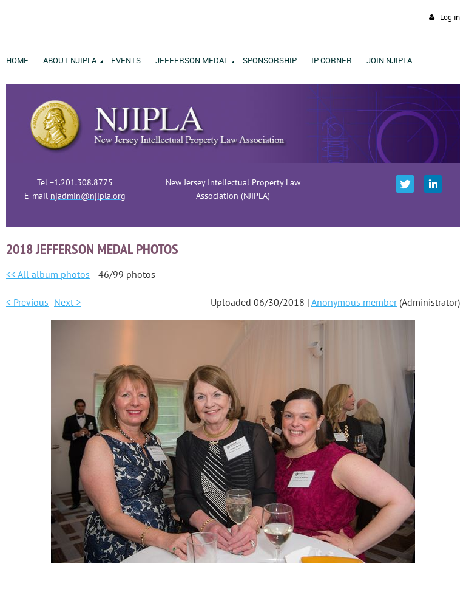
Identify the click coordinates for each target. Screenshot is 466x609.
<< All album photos (48, 274)
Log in (450, 17)
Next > (67, 302)
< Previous (27, 302)
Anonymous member (354, 302)
